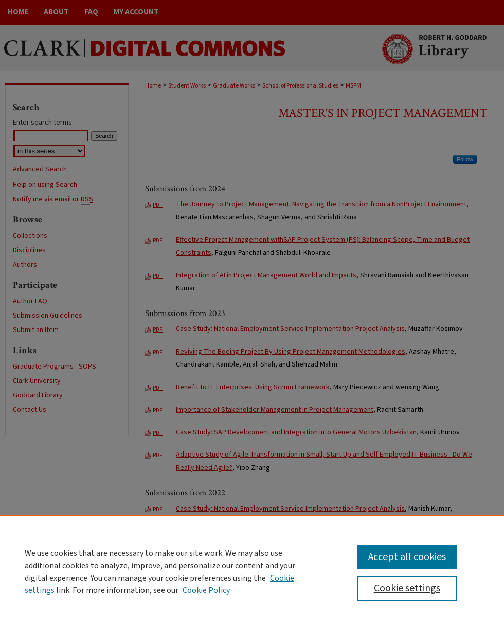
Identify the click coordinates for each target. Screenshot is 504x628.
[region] (252, 571)
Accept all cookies (407, 557)
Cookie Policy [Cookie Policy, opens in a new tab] (206, 590)
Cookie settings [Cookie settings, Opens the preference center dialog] (407, 588)
